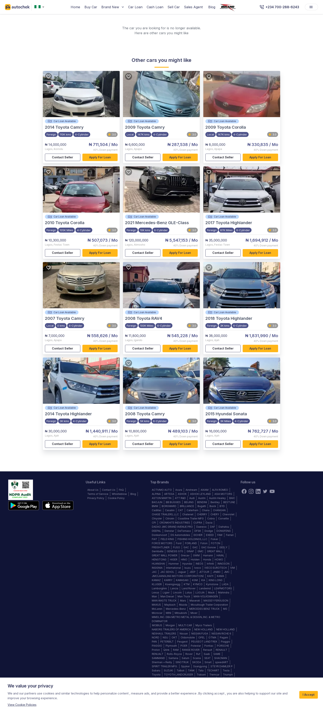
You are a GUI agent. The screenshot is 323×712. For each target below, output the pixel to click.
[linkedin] (258, 491)
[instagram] (251, 491)
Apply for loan (100, 157)
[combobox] (40, 7)
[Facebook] (244, 491)
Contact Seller (62, 157)
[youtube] (272, 491)
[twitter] (265, 491)
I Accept (308, 695)
